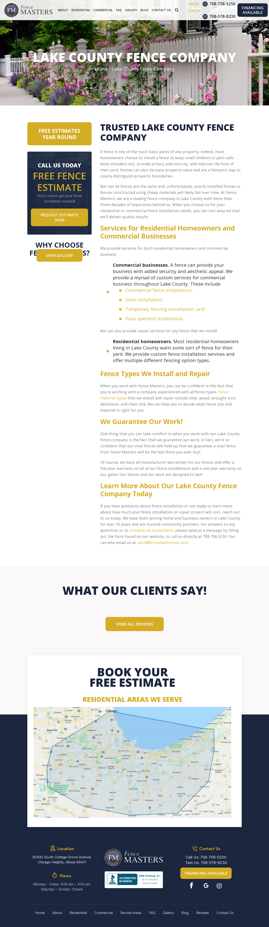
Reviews (202, 912)
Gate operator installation (154, 318)
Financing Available (253, 10)
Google (206, 885)
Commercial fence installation (158, 290)
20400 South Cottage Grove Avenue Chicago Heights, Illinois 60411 (61, 859)
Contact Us (161, 10)
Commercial (103, 10)
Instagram (219, 885)
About (63, 10)
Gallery (131, 10)
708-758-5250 (222, 4)
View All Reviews (134, 624)
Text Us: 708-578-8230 (206, 862)
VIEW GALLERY (59, 255)
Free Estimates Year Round (59, 133)
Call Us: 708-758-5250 (206, 857)
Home (40, 912)
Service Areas (130, 912)
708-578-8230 (222, 16)
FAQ (119, 10)
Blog (144, 10)
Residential (80, 10)
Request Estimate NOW (59, 217)
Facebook (192, 885)
